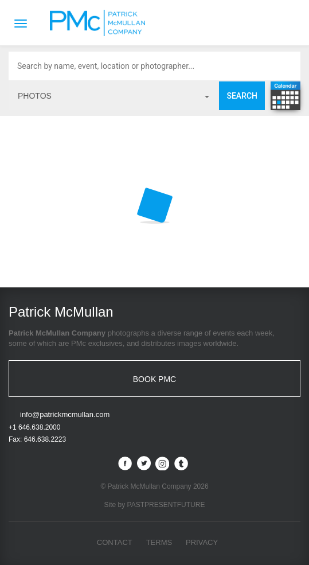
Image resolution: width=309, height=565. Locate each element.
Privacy (202, 542)
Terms (159, 542)
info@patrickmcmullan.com (64, 414)
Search (241, 95)
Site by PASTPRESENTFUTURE (154, 505)
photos (113, 95)
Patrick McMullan (101, 23)
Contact (114, 542)
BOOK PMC (154, 379)
